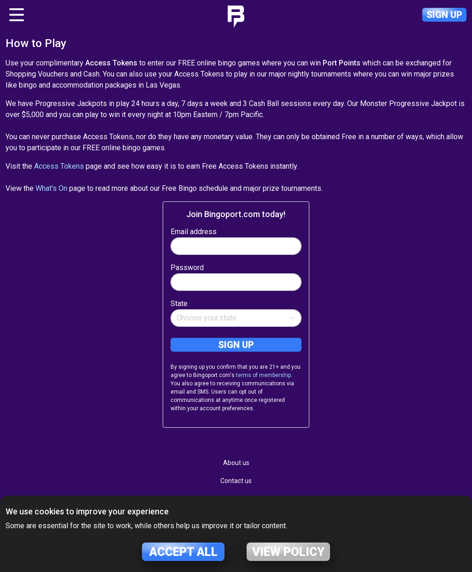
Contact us (236, 480)
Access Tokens (59, 166)
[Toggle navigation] (17, 14)
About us (236, 462)
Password (187, 267)
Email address (194, 231)
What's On (51, 188)
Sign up (444, 14)
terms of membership (263, 375)
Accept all (183, 552)
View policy (288, 552)
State (179, 303)
